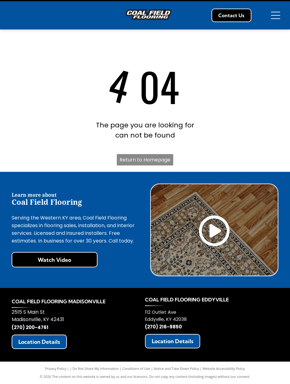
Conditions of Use (136, 368)
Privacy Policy (55, 368)
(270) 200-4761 (30, 327)
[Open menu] (275, 15)
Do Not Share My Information (96, 368)
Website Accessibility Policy (224, 368)
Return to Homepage (145, 159)
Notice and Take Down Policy (176, 368)
